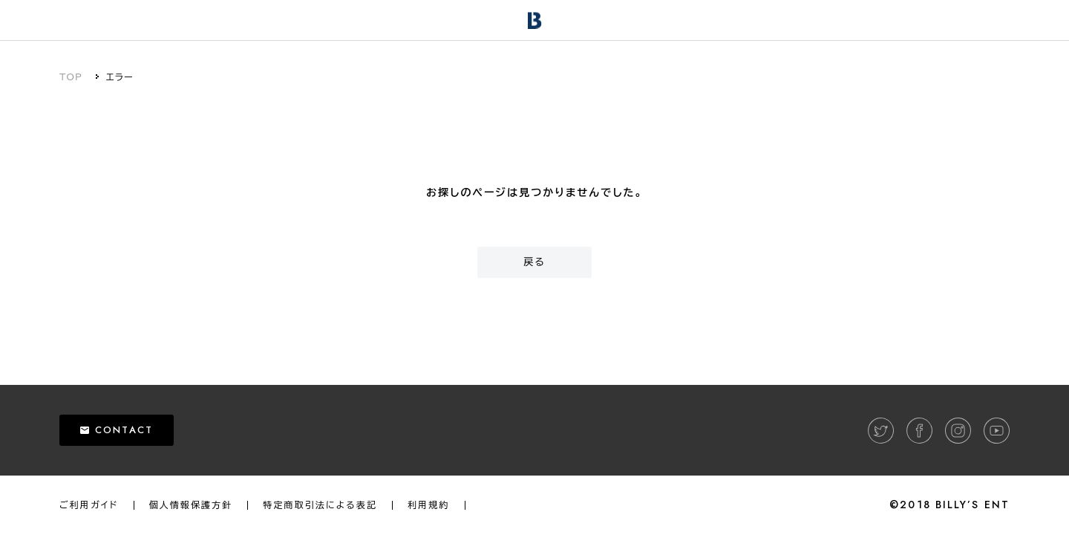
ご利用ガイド (89, 505)
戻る (534, 262)
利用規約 (428, 505)
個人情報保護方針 (191, 505)
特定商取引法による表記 (320, 505)
